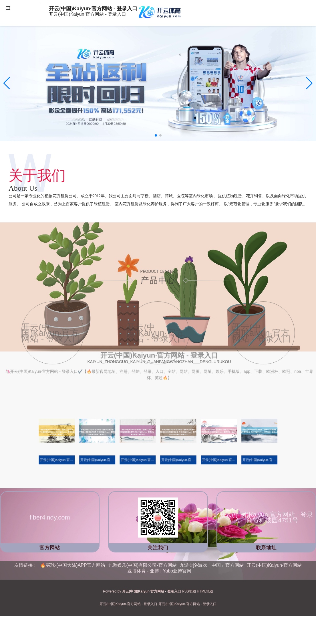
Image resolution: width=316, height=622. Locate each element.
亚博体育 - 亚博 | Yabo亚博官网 (159, 570)
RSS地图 (189, 591)
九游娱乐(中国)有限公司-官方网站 (142, 565)
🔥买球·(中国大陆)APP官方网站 (72, 565)
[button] (309, 83)
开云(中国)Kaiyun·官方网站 (274, 565)
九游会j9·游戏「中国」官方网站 (212, 565)
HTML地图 (205, 591)
